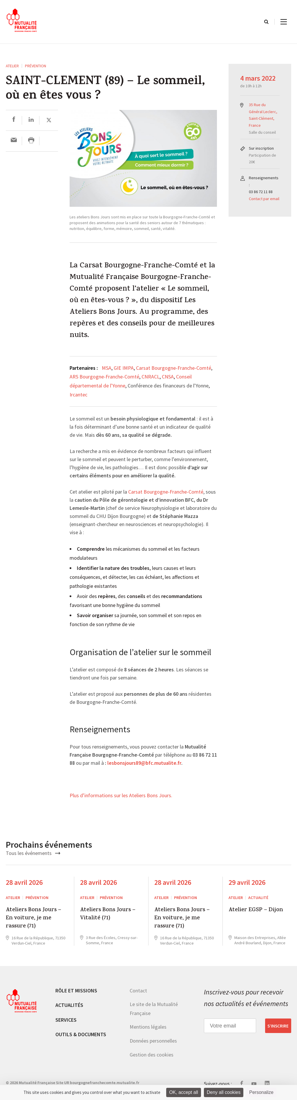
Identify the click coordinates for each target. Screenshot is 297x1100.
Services (66, 1019)
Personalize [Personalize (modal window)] (261, 1092)
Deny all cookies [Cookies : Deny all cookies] (224, 1092)
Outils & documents (80, 1034)
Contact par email (264, 198)
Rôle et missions (76, 990)
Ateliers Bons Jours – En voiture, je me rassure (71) (33, 918)
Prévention (35, 65)
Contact (138, 990)
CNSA (168, 376)
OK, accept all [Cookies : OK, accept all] (183, 1092)
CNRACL (151, 376)
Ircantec (78, 394)
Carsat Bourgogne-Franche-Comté (173, 368)
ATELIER (12, 65)
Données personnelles (153, 1040)
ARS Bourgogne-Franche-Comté (104, 376)
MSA (106, 368)
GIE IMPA (124, 368)
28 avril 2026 (24, 882)
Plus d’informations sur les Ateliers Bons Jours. (121, 796)
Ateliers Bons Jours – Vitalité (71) (107, 914)
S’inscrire (278, 1026)
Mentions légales (148, 1026)
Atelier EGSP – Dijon (256, 910)
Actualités (69, 1005)
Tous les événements (33, 853)
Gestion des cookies (151, 1054)
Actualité (258, 897)
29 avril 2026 (247, 882)
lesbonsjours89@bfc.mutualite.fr (144, 763)
